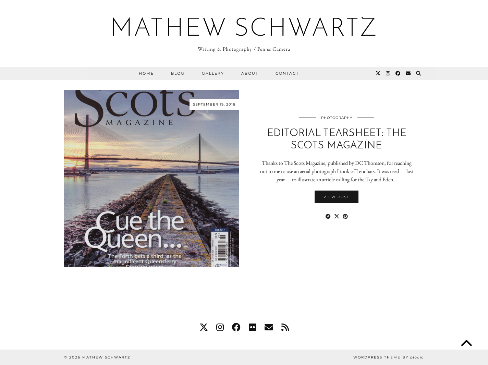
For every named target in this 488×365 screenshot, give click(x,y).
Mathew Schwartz (244, 29)
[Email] (408, 73)
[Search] (419, 73)
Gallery (213, 73)
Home (146, 73)
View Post (337, 197)
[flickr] (252, 327)
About (249, 73)
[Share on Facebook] (328, 216)
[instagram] (220, 327)
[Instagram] (388, 73)
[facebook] (236, 327)
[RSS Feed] (285, 327)
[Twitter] (378, 73)
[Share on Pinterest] (345, 216)
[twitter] (203, 327)
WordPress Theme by (388, 357)
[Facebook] (398, 73)
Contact (287, 73)
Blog (178, 73)
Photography (336, 117)
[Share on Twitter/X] (336, 216)
